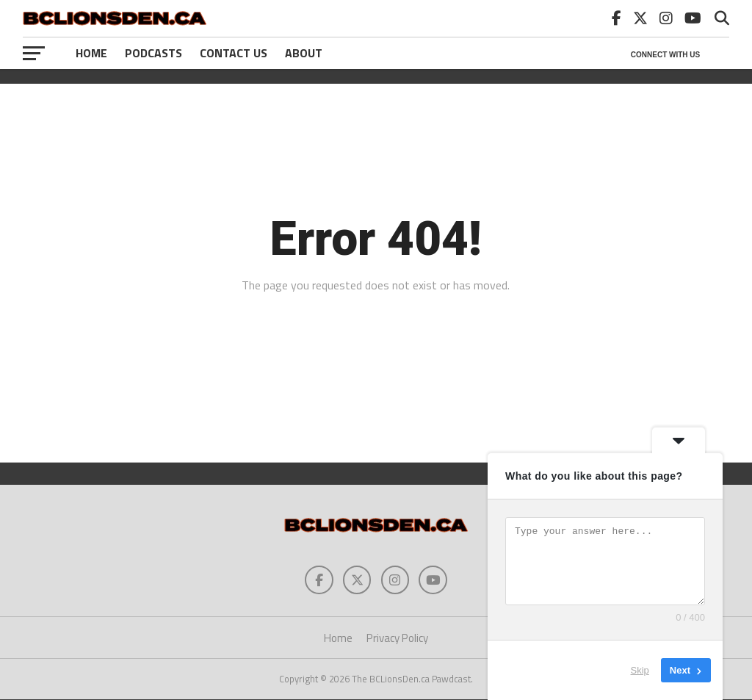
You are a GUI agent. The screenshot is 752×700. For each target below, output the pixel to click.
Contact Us (233, 53)
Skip (640, 670)
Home (91, 53)
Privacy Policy (397, 638)
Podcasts (153, 53)
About (303, 53)
